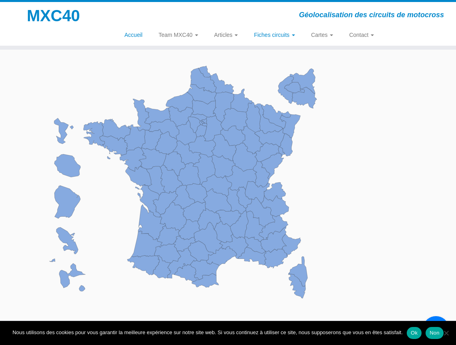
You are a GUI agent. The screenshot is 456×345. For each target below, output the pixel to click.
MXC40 (53, 16)
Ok (414, 333)
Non (435, 333)
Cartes (322, 35)
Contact (361, 35)
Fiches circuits (274, 35)
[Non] (446, 333)
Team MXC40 (178, 35)
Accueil (134, 35)
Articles (226, 35)
